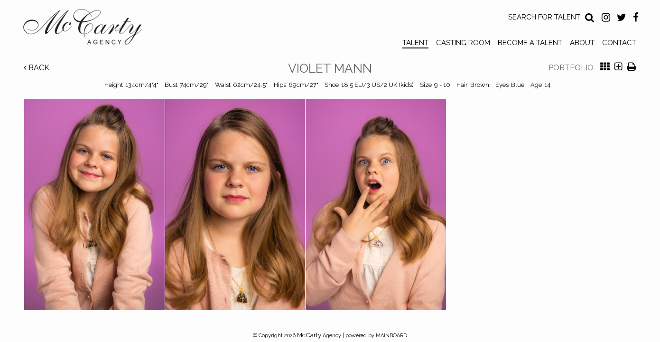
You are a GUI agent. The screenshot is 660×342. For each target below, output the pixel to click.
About (582, 42)
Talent (415, 42)
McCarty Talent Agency (89, 29)
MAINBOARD (391, 335)
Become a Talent (530, 42)
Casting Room (463, 42)
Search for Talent (544, 17)
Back (36, 67)
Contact (619, 42)
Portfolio (571, 67)
